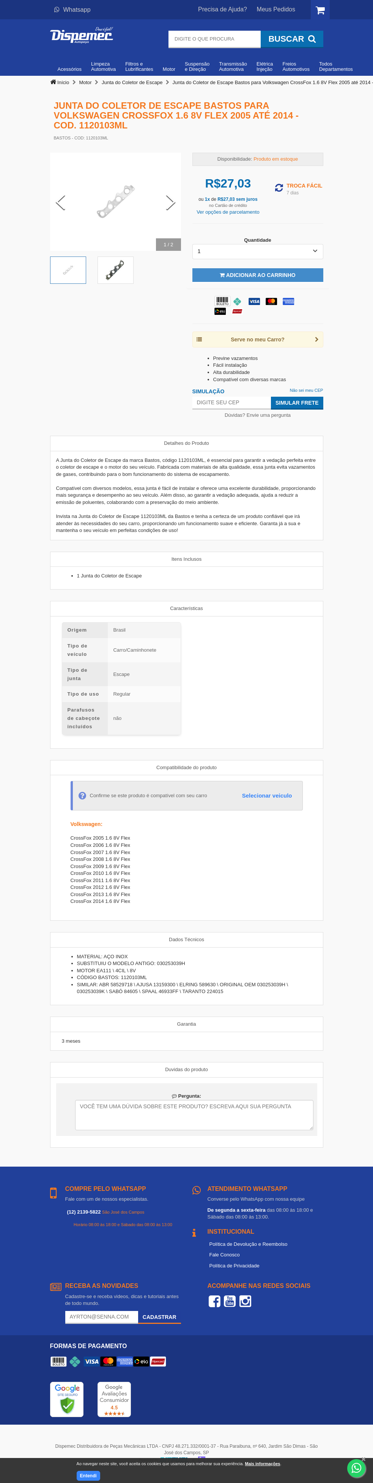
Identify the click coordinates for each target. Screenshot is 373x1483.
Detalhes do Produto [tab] (186, 443)
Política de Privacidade (234, 1266)
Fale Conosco (224, 1255)
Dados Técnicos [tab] (186, 939)
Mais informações (262, 1463)
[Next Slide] (171, 202)
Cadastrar (159, 1317)
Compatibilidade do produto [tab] (186, 767)
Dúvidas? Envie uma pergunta (258, 415)
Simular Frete (297, 403)
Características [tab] (186, 608)
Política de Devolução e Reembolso (248, 1244)
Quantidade (257, 240)
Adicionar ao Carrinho (257, 275)
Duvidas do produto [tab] (186, 1069)
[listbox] (257, 251)
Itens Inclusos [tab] (187, 559)
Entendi (88, 1475)
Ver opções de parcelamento (228, 212)
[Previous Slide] (60, 202)
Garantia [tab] (186, 1024)
